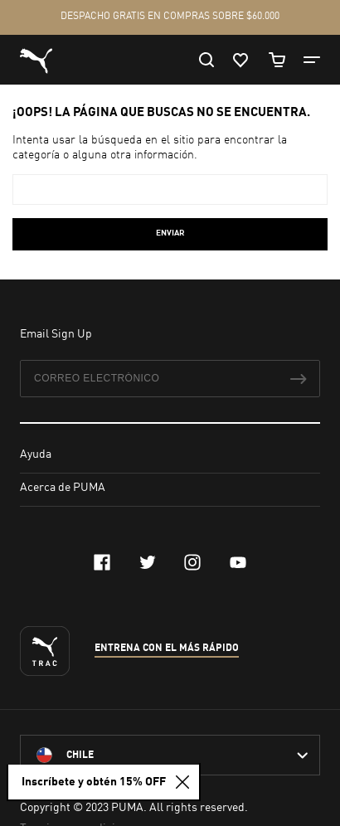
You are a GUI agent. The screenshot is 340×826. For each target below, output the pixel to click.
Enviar (170, 233)
